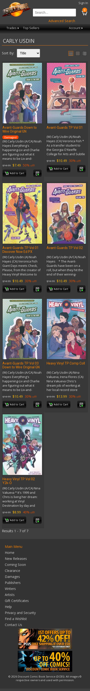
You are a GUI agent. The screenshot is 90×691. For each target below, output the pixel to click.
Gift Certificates (17, 600)
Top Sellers (31, 28)
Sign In (83, 3)
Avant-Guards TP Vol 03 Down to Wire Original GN (21, 365)
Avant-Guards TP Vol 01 (65, 127)
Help (8, 606)
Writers (10, 588)
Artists (10, 594)
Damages (12, 576)
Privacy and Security (20, 612)
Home (9, 552)
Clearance (12, 570)
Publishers (13, 582)
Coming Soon (15, 564)
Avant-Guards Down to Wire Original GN (19, 129)
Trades (13, 28)
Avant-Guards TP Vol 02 (65, 248)
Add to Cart (14, 173)
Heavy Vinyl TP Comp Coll (66, 363)
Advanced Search (61, 21)
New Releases (16, 558)
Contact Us (13, 624)
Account (76, 28)
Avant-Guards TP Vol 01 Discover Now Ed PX (20, 250)
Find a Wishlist (16, 618)
